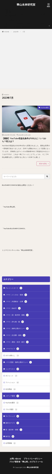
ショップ (7, 17)
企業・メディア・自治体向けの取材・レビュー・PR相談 (24, 24)
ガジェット (11, 375)
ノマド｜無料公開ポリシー (17, 328)
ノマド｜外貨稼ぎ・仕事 (16, 301)
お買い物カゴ (9, 12)
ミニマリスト (12, 369)
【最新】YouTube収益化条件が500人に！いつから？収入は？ (24, 140)
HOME (6, 32)
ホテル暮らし (12, 355)
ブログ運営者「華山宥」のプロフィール (18, 20)
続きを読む (43, 164)
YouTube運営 (45, 107)
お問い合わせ (9, 11)
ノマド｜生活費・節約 (15, 335)
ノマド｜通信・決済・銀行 (17, 342)
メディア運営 (12, 396)
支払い (6, 25)
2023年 (16, 32)
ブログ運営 (11, 409)
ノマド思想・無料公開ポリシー (18, 362)
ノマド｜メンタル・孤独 (16, 294)
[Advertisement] (26, 60)
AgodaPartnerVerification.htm (15, 9)
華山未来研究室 (26, 4)
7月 (24, 32)
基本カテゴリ (12, 423)
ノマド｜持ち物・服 (14, 321)
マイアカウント (9, 22)
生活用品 (10, 389)
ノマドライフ (12, 348)
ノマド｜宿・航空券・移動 (17, 315)
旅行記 (9, 436)
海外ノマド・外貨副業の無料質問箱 (17, 27)
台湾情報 (10, 443)
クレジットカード (13, 288)
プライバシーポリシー (12, 19)
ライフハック (12, 416)
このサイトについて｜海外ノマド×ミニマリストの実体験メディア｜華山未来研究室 (26, 15)
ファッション (12, 382)
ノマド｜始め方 (13, 308)
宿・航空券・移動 (13, 429)
